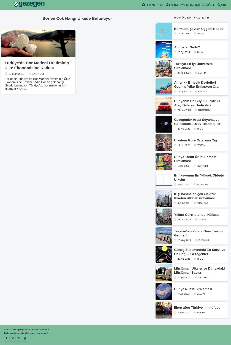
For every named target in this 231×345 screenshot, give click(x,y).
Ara (222, 5)
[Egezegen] (13, 338)
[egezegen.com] (29, 5)
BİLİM (172, 5)
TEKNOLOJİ (153, 5)
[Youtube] (25, 338)
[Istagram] (19, 338)
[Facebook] (6, 338)
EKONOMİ (190, 5)
